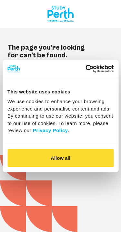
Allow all (60, 157)
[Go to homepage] (60, 14)
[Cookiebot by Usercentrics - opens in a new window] (86, 69)
